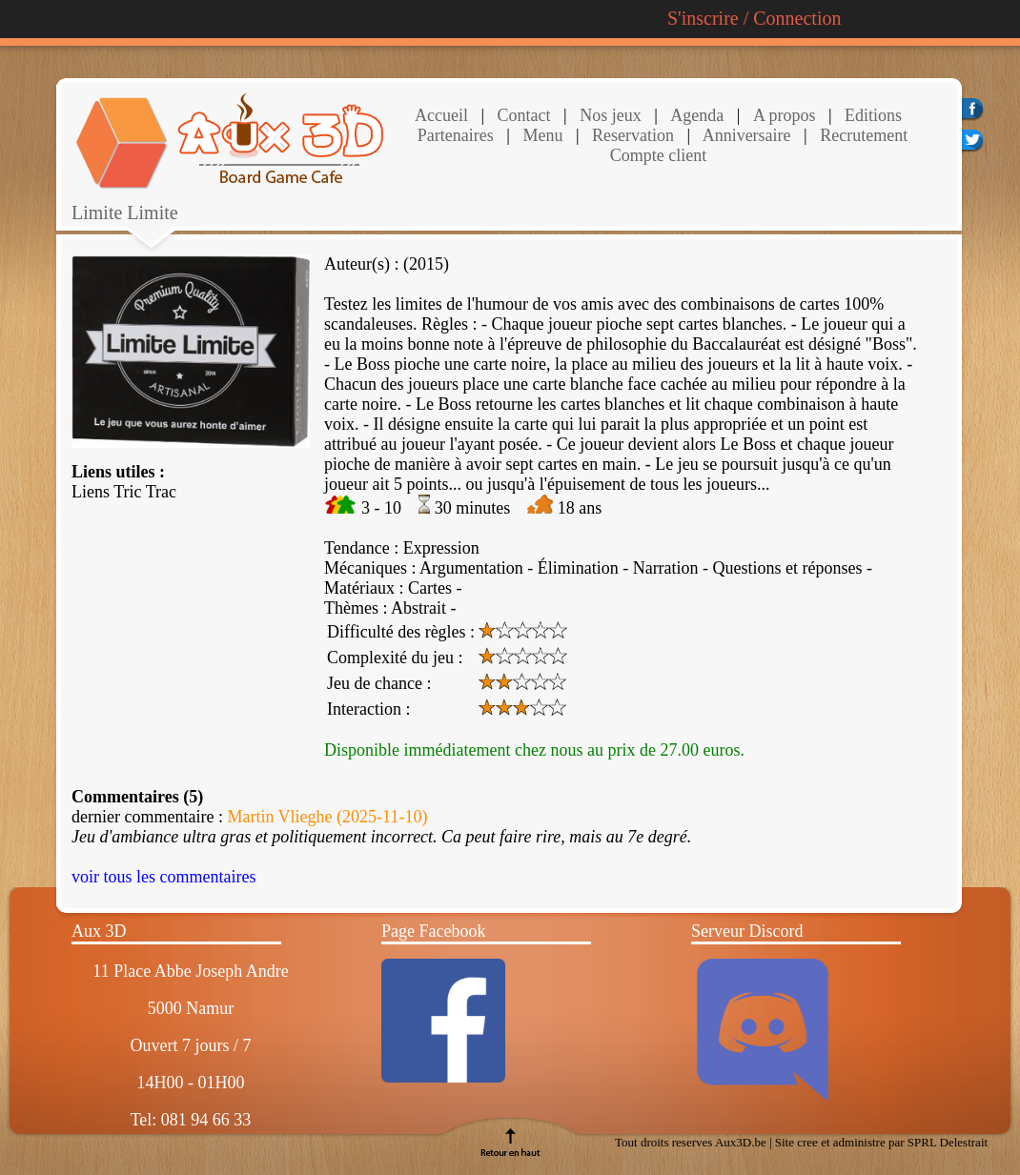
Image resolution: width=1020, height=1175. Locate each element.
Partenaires (456, 135)
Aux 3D (99, 931)
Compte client (658, 155)
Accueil (441, 115)
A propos (784, 115)
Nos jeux (609, 115)
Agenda (697, 115)
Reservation (631, 135)
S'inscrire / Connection (754, 18)
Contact (522, 115)
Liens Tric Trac (123, 491)
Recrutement (862, 135)
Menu (542, 135)
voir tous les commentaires (163, 876)
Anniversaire (744, 135)
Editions (873, 115)
